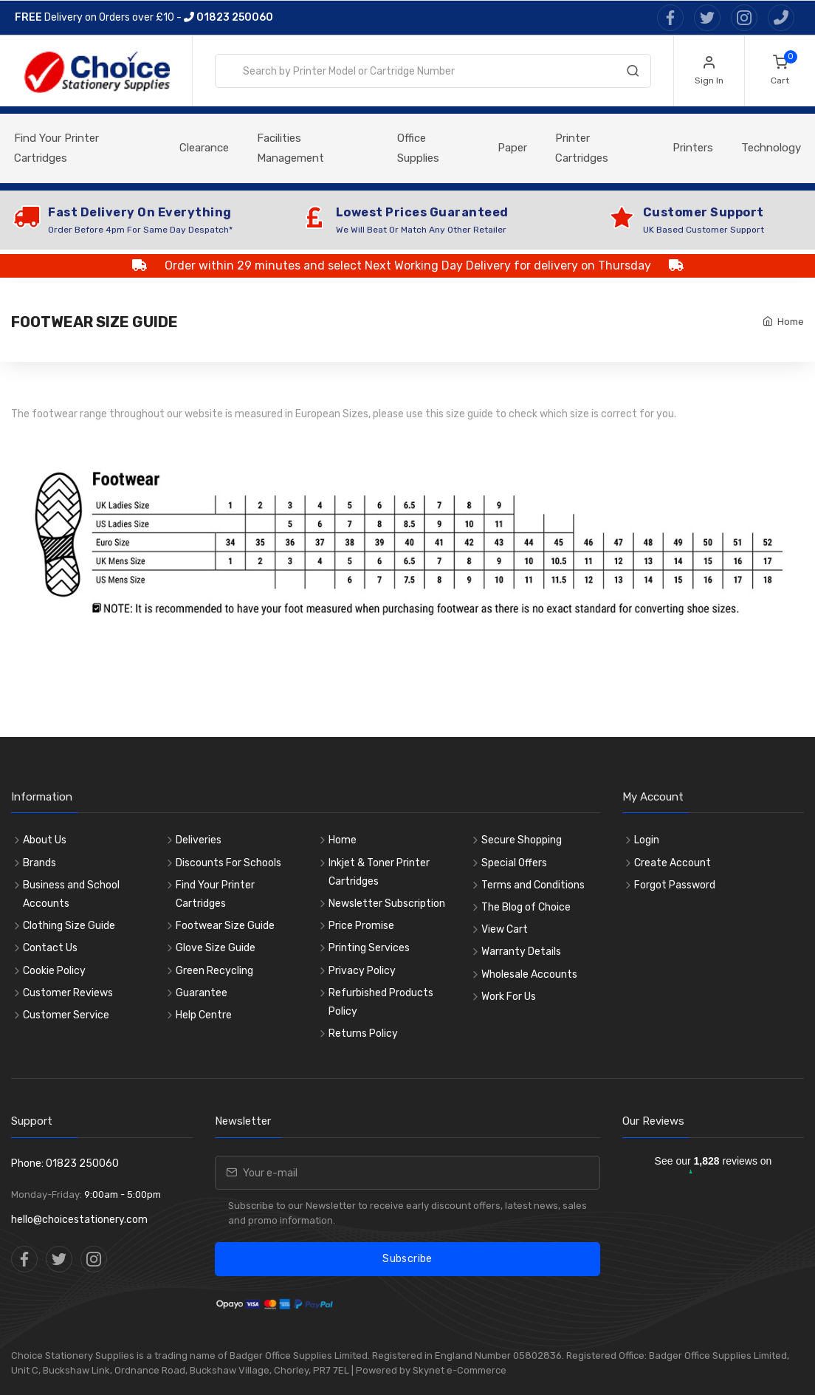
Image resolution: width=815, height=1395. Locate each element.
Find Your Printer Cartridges (56, 148)
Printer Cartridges (581, 148)
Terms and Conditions (533, 885)
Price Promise (361, 925)
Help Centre (204, 1015)
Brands (39, 863)
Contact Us (50, 948)
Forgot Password (674, 885)
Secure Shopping (521, 840)
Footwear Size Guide (225, 925)
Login (646, 840)
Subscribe (407, 1258)
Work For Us (508, 996)
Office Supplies (418, 148)
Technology (771, 147)
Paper (512, 147)
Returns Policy (363, 1033)
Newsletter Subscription (387, 903)
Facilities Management (290, 148)
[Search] (633, 74)
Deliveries (198, 840)
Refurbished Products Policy (381, 1002)
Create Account (672, 863)
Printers (693, 147)
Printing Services (369, 948)
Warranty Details (521, 951)
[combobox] (433, 71)
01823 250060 (228, 17)
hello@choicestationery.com (79, 1219)
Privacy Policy (362, 970)
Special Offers (514, 863)
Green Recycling (214, 970)
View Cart (504, 929)
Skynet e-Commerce (459, 1370)
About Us (44, 840)
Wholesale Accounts (529, 974)
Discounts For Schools (228, 863)
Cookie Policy (54, 970)
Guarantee (201, 993)
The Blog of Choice (526, 907)
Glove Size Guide (215, 948)
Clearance (204, 147)
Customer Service (66, 1015)
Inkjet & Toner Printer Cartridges (379, 872)
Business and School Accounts (71, 894)
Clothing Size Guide (69, 925)
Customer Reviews (68, 993)
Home (790, 321)
